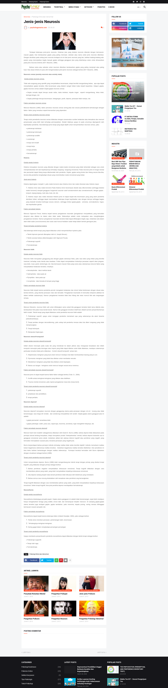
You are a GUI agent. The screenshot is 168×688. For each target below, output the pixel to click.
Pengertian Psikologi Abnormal (91, 619)
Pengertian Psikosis (32, 619)
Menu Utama (74, 7)
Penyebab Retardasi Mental (34, 594)
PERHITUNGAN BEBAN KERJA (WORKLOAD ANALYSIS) (134, 165)
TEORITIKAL (58, 7)
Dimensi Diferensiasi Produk (136, 188)
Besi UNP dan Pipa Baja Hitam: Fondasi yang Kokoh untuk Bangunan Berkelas (119, 165)
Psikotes (101, 7)
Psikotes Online (41, 671)
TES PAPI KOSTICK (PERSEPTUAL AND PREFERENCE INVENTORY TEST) (132, 669)
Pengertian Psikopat (59, 594)
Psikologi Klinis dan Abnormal (42, 17)
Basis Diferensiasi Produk (118, 188)
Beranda (24, 2)
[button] (139, 7)
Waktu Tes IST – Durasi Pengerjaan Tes (133, 107)
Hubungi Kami (44, 2)
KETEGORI (88, 7)
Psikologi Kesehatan (41, 667)
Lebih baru (26, 652)
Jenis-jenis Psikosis (87, 594)
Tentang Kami (33, 2)
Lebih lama (101, 652)
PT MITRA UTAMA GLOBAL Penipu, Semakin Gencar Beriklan (134, 119)
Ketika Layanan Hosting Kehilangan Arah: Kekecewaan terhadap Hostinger (88, 681)
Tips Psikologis (41, 679)
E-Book (111, 7)
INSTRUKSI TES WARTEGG (130, 130)
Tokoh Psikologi (41, 684)
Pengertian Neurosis (59, 619)
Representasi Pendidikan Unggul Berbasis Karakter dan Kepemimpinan (89, 669)
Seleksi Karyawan (41, 675)
